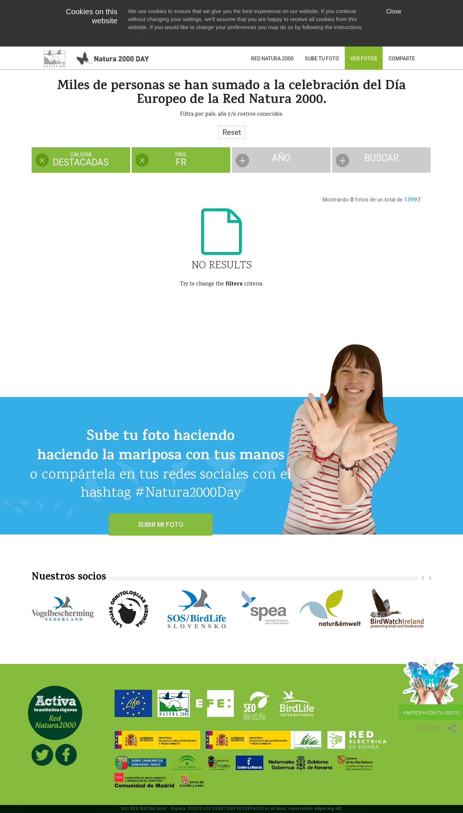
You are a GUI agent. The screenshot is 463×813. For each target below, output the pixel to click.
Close (394, 11)
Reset (231, 132)
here (133, 35)
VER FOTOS (363, 58)
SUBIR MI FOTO (160, 524)
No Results (221, 265)
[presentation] (81, 160)
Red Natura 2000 (272, 58)
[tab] (81, 160)
